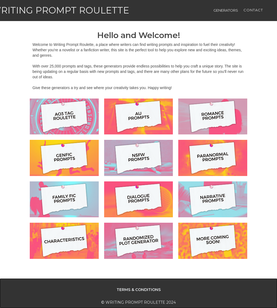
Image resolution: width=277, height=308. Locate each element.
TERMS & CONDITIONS (139, 289)
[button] (226, 11)
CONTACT (253, 10)
